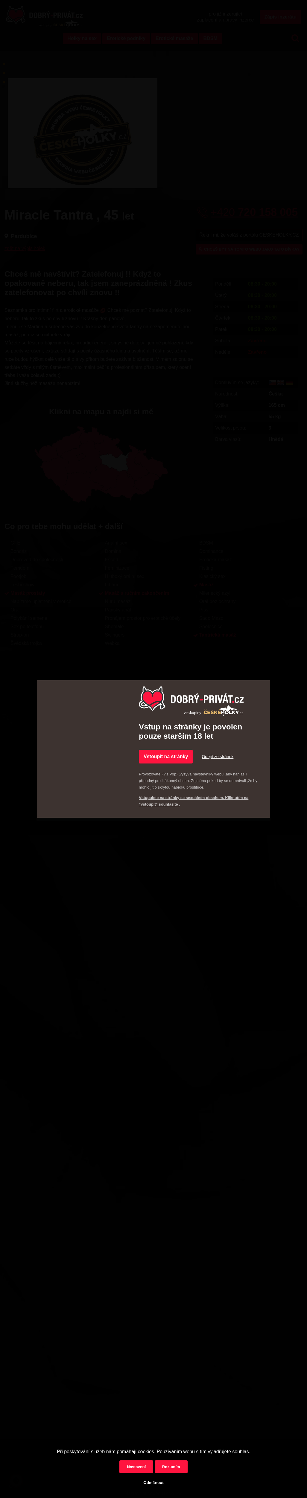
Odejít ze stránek (217, 756)
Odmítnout (153, 1482)
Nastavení (136, 1467)
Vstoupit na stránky (166, 756)
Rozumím (171, 1467)
